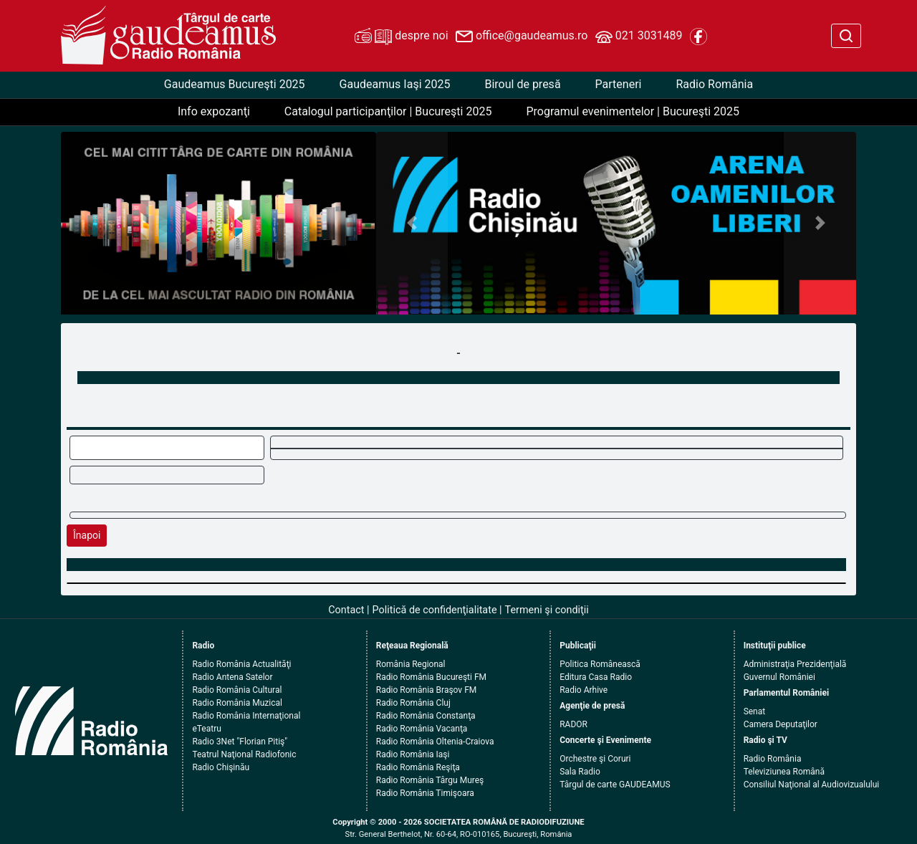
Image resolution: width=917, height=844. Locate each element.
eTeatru (206, 729)
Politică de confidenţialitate (435, 610)
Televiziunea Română (784, 772)
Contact (346, 610)
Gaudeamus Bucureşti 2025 (234, 84)
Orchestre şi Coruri (595, 759)
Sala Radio (580, 772)
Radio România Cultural (237, 690)
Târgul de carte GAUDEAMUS (615, 785)
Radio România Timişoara (425, 793)
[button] (412, 223)
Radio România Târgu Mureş (430, 780)
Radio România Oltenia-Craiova (435, 742)
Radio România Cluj (413, 703)
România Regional (411, 664)
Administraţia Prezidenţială (795, 664)
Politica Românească (600, 664)
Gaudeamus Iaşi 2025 (395, 84)
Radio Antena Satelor (232, 677)
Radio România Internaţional (246, 716)
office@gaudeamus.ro (521, 36)
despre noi (401, 36)
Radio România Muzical (237, 703)
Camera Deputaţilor (780, 724)
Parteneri (618, 84)
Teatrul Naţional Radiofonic (244, 754)
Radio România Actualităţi (241, 664)
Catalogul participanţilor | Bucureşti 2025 (388, 111)
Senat (755, 711)
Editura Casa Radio (596, 677)
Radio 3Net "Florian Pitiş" (239, 742)
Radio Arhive (584, 690)
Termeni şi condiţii (547, 610)
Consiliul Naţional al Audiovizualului (812, 785)
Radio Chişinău (220, 767)
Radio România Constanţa (426, 716)
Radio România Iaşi (413, 754)
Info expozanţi (214, 111)
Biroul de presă (522, 84)
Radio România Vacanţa (422, 729)
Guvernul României (779, 677)
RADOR (573, 724)
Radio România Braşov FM (426, 690)
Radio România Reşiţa (418, 767)
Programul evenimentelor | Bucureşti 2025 (632, 111)
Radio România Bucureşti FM (431, 677)
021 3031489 (639, 36)
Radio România (714, 84)
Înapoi (86, 535)
